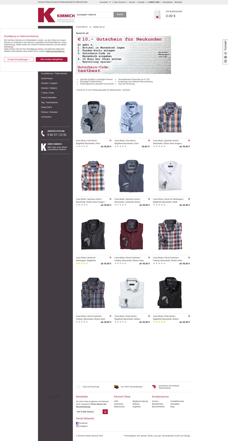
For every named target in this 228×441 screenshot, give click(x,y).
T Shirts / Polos (47, 93)
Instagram (83, 426)
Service (132, 2)
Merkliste (178, 2)
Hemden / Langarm (49, 83)
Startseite (82, 27)
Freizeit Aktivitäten (49, 97)
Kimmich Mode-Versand (54, 397)
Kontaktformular (177, 401)
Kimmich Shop (122, 396)
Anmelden (104, 2)
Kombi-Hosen (47, 78)
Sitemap (136, 404)
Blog (172, 407)
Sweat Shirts (46, 107)
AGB (116, 401)
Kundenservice (160, 396)
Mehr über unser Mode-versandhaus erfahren (59, 147)
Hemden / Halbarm (49, 88)
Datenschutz (119, 407)
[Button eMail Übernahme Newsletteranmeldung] (105, 411)
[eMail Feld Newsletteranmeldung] (89, 411)
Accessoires (46, 117)
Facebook (83, 423)
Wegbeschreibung (140, 401)
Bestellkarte (168, 2)
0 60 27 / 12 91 (59, 133)
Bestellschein (157, 404)
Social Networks (85, 418)
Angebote (137, 407)
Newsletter (82, 396)
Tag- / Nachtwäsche (49, 102)
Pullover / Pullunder (49, 112)
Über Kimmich (120, 2)
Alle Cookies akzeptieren (51, 59)
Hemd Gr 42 (99, 27)
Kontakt (141, 2)
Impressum (118, 404)
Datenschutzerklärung (55, 51)
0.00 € (178, 14)
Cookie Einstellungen (18, 59)
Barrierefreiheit (158, 407)
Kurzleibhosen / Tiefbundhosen (54, 73)
